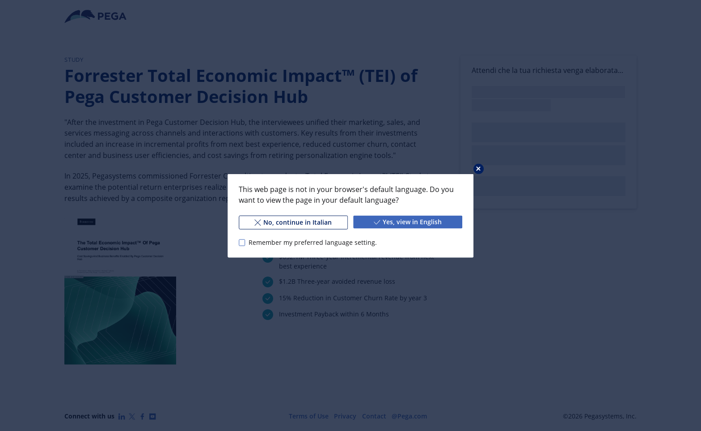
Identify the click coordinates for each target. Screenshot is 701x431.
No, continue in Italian (293, 222)
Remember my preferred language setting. (313, 242)
